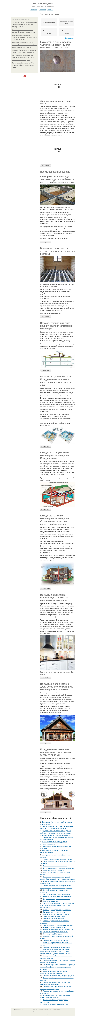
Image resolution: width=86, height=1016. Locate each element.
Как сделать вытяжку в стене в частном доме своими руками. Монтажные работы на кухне (55, 45)
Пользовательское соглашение (44, 1009)
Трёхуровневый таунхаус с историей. (55, 940)
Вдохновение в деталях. (51, 901)
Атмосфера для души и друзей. (53, 918)
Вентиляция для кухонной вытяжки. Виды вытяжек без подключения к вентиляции (54, 597)
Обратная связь (56, 1009)
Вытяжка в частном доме (66, 22)
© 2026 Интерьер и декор (18, 1009)
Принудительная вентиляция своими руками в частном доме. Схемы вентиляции (56, 752)
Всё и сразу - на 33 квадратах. (53, 934)
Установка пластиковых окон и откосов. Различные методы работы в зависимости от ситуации (24, 45)
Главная (33, 10)
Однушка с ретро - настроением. (54, 912)
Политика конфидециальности (39, 1011)
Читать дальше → (45, 165)
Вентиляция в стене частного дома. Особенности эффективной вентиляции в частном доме (57, 686)
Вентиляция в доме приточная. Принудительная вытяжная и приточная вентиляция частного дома (56, 380)
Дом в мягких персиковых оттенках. (55, 866)
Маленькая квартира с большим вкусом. (56, 947)
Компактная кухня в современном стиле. (56, 835)
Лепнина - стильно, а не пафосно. (54, 927)
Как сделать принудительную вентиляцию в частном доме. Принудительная (54, 455)
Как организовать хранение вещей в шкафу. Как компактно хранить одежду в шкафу (24, 25)
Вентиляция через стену (49, 32)
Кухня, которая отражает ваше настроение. (57, 859)
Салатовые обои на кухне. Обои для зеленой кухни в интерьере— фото (23, 65)
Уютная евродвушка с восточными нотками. (58, 925)
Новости (42, 10)
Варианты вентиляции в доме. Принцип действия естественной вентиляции (56, 326)
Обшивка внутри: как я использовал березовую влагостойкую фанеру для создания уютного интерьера (57, 967)
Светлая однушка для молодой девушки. (57, 910)
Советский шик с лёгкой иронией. (54, 916)
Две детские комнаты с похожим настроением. (59, 868)
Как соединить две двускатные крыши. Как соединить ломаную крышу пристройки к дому (23, 58)
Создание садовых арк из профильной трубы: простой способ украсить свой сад (24, 37)
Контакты (35, 1009)
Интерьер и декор (43, 3)
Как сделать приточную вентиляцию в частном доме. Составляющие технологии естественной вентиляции (54, 519)
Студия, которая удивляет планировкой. (56, 899)
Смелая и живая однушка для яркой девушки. (58, 975)
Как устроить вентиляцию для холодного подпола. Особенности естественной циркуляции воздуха (57, 179)
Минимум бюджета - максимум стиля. (55, 1004)
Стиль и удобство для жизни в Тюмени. (56, 914)
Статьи (50, 10)
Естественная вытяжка (66, 32)
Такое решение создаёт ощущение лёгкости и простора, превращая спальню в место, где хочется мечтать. (57, 905)
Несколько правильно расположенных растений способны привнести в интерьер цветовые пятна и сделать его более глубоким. (56, 952)
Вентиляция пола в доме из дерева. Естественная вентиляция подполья (57, 251)
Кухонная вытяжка (49, 22)
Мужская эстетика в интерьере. (53, 870)
